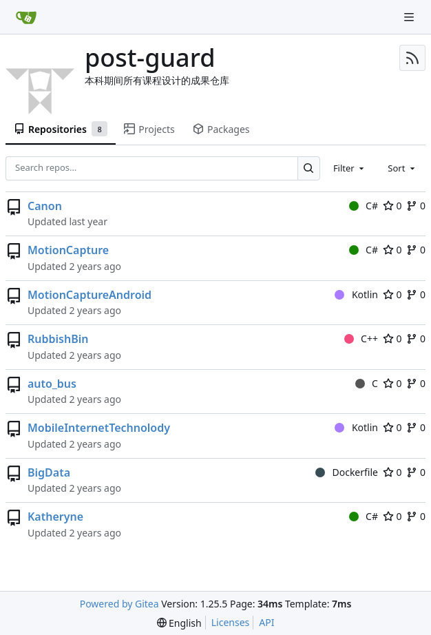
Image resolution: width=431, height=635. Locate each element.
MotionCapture (68, 250)
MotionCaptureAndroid (89, 295)
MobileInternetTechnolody (99, 428)
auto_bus (52, 384)
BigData (49, 472)
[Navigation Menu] (410, 17)
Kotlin (356, 294)
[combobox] (350, 168)
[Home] (26, 17)
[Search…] (308, 168)
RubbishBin (58, 339)
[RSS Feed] (412, 58)
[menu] (179, 622)
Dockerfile (346, 472)
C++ (361, 338)
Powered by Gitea (119, 603)
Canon (45, 206)
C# (363, 205)
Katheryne (55, 516)
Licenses (230, 622)
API (266, 622)
